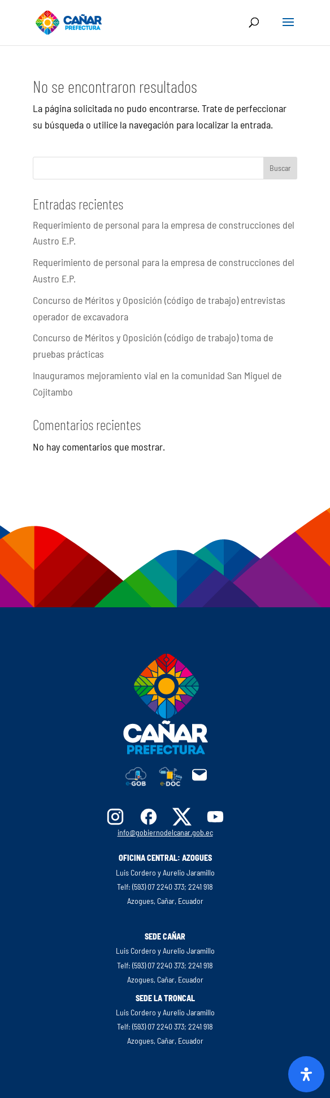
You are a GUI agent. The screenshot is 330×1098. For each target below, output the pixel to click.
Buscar (280, 168)
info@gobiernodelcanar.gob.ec (165, 832)
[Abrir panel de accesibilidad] (306, 1074)
